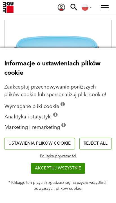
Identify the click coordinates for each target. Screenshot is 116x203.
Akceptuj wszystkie (58, 168)
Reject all (96, 143)
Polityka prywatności (58, 156)
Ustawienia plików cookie (39, 143)
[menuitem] (61, 7)
